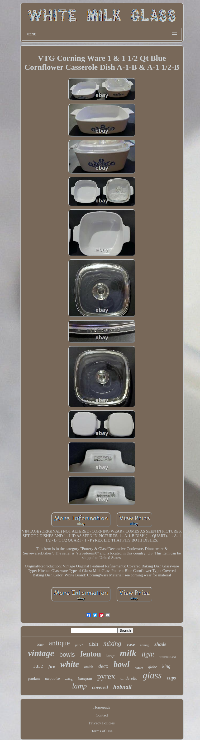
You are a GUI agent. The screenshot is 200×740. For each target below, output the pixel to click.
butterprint (85, 679)
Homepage (102, 707)
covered (100, 687)
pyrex (106, 676)
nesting (144, 645)
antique (59, 643)
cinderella (128, 678)
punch (79, 645)
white (69, 664)
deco (103, 666)
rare (38, 665)
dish (93, 644)
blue (40, 645)
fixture (139, 667)
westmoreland (167, 656)
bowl (121, 664)
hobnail (122, 686)
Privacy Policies (102, 723)
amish (88, 667)
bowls (67, 654)
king (166, 666)
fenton (90, 654)
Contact (102, 715)
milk (128, 653)
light (148, 654)
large (110, 656)
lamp (79, 686)
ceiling (69, 679)
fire (52, 666)
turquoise (52, 678)
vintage (41, 653)
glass (152, 675)
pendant (34, 679)
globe (152, 667)
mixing (112, 643)
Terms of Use (102, 731)
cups (171, 678)
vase (131, 644)
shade (160, 644)
